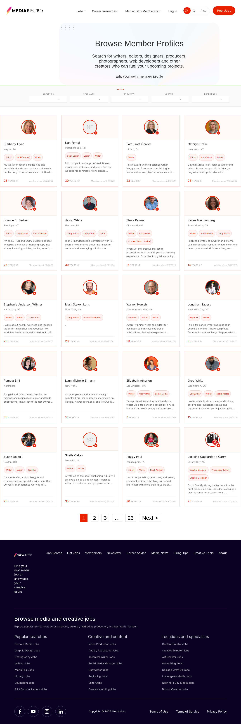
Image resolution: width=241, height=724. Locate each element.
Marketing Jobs (24, 669)
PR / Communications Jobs (31, 689)
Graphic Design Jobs (27, 650)
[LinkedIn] (60, 711)
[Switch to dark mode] (195, 10)
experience (210, 94)
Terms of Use (159, 711)
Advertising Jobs (172, 663)
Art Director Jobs (172, 656)
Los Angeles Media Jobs (177, 676)
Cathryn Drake (198, 144)
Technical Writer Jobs (102, 656)
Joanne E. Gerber (16, 220)
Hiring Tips (180, 553)
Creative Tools (203, 553)
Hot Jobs (73, 553)
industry (129, 94)
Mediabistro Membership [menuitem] (142, 11)
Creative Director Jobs (175, 650)
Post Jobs (224, 10)
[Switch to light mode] (187, 10)
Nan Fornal (72, 142)
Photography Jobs (26, 656)
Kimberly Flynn (14, 144)
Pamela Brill (12, 380)
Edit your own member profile (139, 76)
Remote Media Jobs (27, 644)
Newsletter (114, 553)
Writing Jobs (22, 663)
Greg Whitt (195, 380)
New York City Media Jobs (178, 682)
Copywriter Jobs (98, 669)
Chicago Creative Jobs (176, 669)
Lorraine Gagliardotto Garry (207, 456)
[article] (28, 151)
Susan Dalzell (13, 456)
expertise (48, 94)
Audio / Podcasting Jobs (103, 650)
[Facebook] (19, 711)
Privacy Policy (217, 711)
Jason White (73, 220)
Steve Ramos (135, 220)
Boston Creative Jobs (175, 689)
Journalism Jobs (24, 682)
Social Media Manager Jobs (105, 663)
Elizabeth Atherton (139, 380)
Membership (93, 553)
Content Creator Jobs (175, 644)
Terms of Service (187, 711)
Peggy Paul (134, 456)
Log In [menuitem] (172, 11)
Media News (159, 553)
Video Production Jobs (102, 644)
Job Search (54, 553)
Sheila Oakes (74, 455)
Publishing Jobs (98, 676)
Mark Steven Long (77, 304)
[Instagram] (47, 711)
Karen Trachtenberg (201, 220)
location (170, 94)
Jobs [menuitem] (80, 11)
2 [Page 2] (94, 518)
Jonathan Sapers (199, 304)
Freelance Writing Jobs (102, 689)
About (222, 553)
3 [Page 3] (105, 518)
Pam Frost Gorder (138, 144)
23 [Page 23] (131, 518)
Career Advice (136, 553)
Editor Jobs (95, 682)
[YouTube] (33, 711)
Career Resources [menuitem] (104, 11)
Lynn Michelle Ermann (80, 380)
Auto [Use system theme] (203, 10)
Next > (150, 518)
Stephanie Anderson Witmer (23, 304)
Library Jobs (22, 676)
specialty (88, 94)
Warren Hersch (136, 304)
